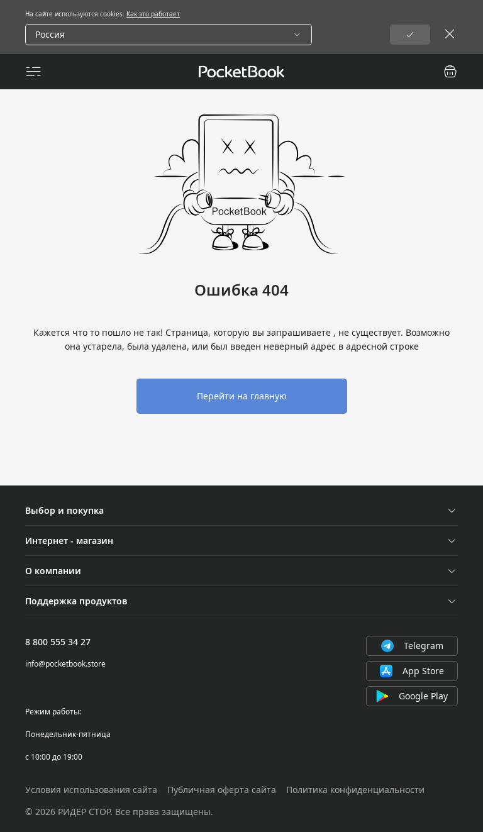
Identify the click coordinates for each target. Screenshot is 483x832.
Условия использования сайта (91, 790)
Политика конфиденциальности (355, 790)
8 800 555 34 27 (58, 642)
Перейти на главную (242, 396)
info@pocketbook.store (65, 663)
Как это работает (153, 13)
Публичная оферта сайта (221, 790)
